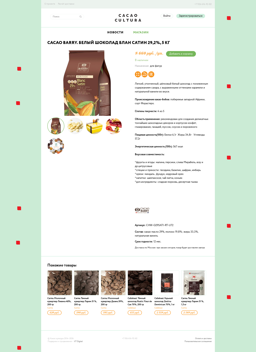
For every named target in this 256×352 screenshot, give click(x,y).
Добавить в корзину (181, 54)
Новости (115, 32)
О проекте (49, 4)
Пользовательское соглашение (198, 342)
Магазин (141, 32)
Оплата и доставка (203, 339)
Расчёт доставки (66, 4)
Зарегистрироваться (190, 16)
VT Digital (78, 342)
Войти (166, 16)
